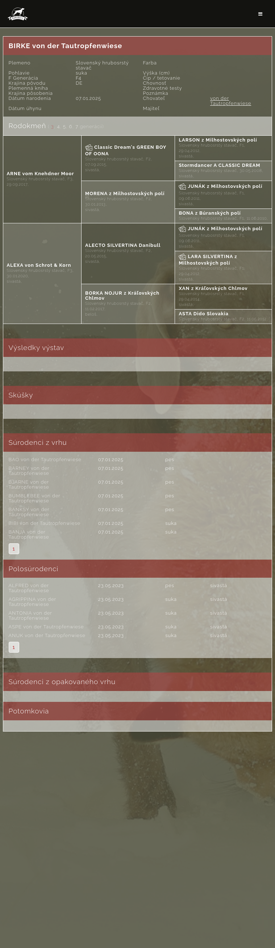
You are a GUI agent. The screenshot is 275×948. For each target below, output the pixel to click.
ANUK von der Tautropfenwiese (47, 635)
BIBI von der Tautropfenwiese (44, 523)
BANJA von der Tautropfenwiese (29, 534)
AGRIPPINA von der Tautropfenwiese (32, 602)
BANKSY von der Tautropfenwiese (29, 512)
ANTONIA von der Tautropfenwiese (30, 615)
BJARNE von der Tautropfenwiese (29, 484)
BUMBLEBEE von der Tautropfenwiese (35, 498)
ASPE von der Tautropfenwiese (46, 626)
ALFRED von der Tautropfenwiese (29, 588)
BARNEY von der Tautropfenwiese (29, 470)
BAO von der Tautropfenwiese (45, 459)
